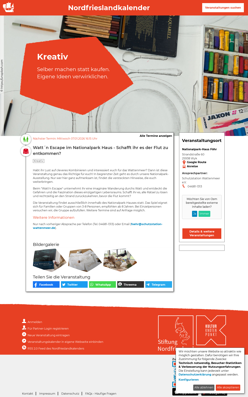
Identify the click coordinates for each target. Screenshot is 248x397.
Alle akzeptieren (228, 387)
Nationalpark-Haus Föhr (199, 149)
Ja (194, 213)
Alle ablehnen (203, 387)
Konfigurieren (189, 379)
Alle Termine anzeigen (156, 135)
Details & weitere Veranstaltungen (201, 233)
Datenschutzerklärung (195, 374)
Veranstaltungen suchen (223, 7)
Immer (204, 213)
